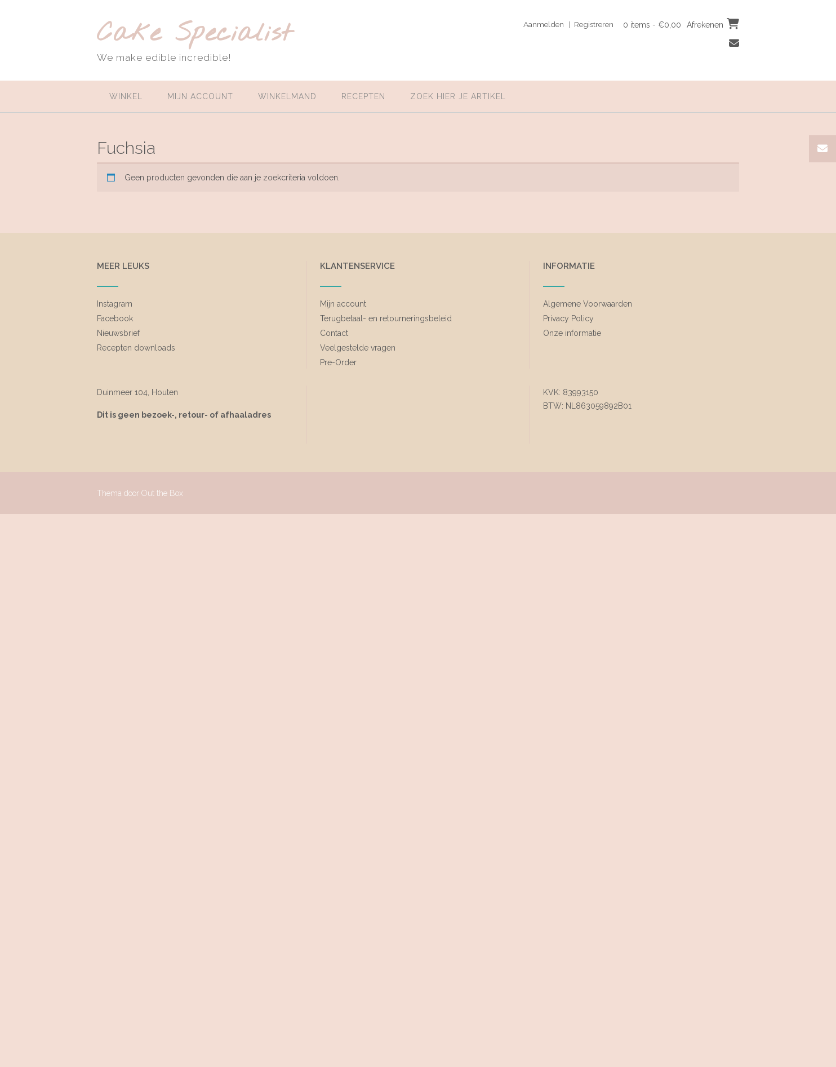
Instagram (114, 303)
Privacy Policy (568, 318)
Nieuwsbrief (118, 333)
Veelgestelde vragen (357, 347)
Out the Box (162, 493)
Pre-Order (338, 362)
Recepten (363, 96)
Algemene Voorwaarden (587, 303)
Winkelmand (287, 96)
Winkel (126, 96)
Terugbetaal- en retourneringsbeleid (386, 318)
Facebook (115, 318)
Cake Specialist (194, 34)
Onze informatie (572, 333)
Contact (334, 333)
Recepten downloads (136, 347)
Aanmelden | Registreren (565, 24)
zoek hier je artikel (458, 96)
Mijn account (200, 96)
